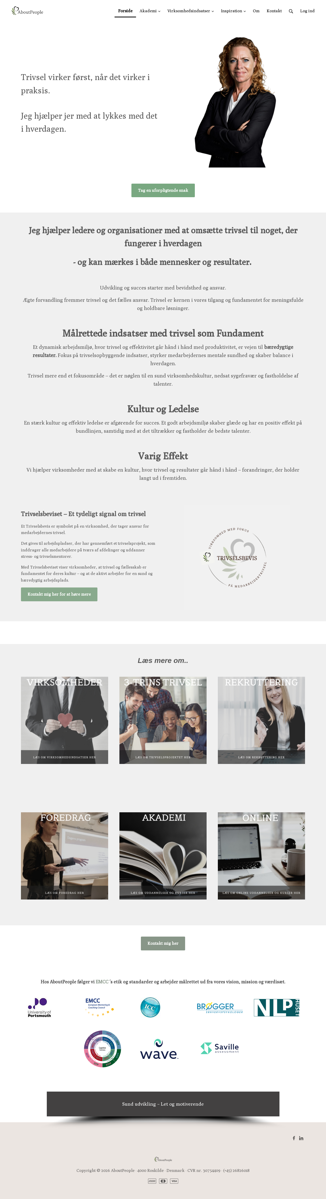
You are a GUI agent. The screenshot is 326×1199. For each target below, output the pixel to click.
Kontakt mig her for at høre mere (59, 594)
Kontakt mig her (163, 943)
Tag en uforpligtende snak (163, 190)
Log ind (307, 10)
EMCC (102, 981)
